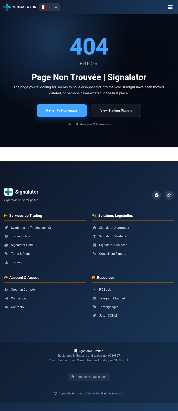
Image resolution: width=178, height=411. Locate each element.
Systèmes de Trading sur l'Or (27, 228)
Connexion (15, 298)
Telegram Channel (108, 298)
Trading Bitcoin (18, 236)
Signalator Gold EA (20, 245)
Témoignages (105, 307)
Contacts (14, 307)
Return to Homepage (61, 110)
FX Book (101, 289)
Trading (13, 262)
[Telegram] (156, 195)
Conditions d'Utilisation (89, 377)
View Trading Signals (116, 110)
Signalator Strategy (109, 236)
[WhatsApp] (169, 195)
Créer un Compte (19, 289)
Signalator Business (109, 245)
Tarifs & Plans (17, 254)
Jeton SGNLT (104, 315)
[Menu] (170, 7)
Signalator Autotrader (110, 228)
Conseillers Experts (109, 254)
